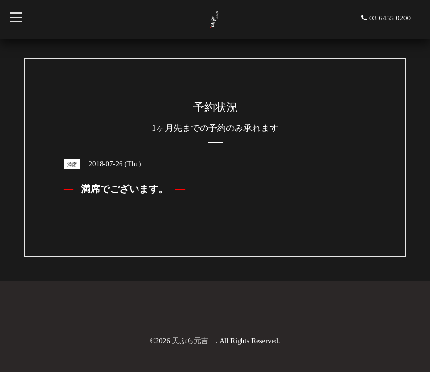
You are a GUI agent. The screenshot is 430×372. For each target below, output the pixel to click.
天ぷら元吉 (194, 341)
